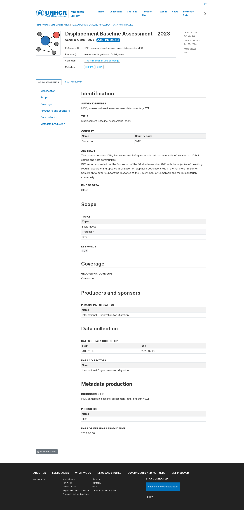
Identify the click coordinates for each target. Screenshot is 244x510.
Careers (96, 479)
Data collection (49, 117)
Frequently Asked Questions (76, 494)
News (175, 11)
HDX (67, 25)
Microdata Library (77, 13)
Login (204, 3)
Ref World (67, 483)
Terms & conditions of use (104, 490)
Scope (44, 97)
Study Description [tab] (48, 82)
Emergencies (60, 472)
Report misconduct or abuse (76, 490)
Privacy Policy (69, 486)
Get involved (180, 472)
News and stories (110, 472)
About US (39, 472)
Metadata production (52, 123)
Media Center (69, 479)
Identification (47, 90)
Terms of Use (147, 13)
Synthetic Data (188, 13)
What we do (83, 472)
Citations (132, 11)
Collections (116, 11)
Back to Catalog (46, 451)
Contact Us (97, 483)
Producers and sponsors (55, 110)
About (163, 11)
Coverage (46, 104)
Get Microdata (108, 40)
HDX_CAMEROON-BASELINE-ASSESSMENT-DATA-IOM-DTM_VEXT (103, 25)
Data (94, 486)
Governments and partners (147, 472)
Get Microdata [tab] (73, 81)
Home (101, 11)
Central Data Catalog (53, 25)
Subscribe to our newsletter (163, 486)
